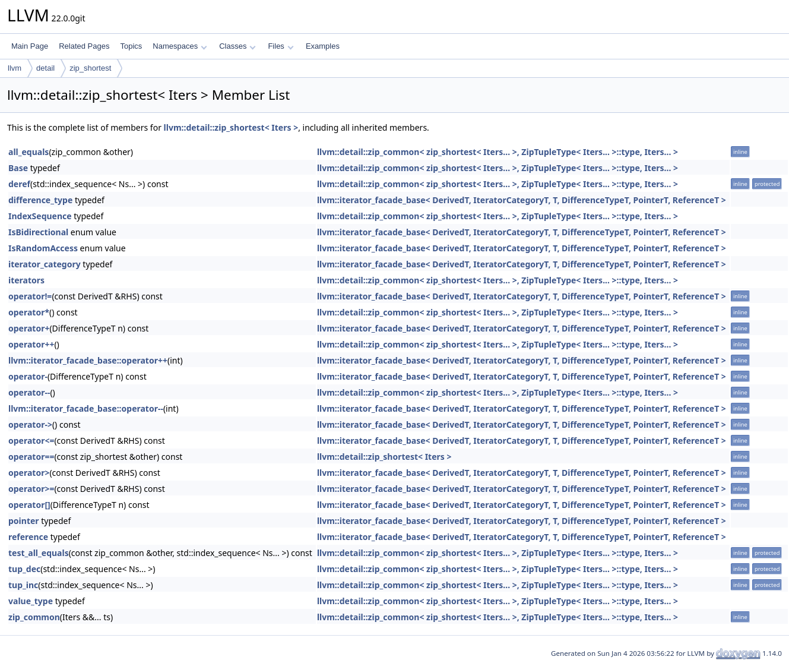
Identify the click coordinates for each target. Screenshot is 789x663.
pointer (23, 520)
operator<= (31, 440)
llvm (14, 68)
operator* (28, 312)
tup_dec (24, 568)
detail (45, 68)
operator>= (31, 488)
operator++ (31, 344)
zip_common (34, 617)
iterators (26, 280)
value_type (30, 601)
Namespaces (180, 46)
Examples (323, 46)
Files (280, 46)
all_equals (28, 151)
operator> (28, 472)
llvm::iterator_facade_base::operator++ (87, 360)
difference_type (40, 200)
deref (19, 184)
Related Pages (84, 46)
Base (18, 167)
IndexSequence (40, 216)
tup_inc (23, 585)
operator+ (28, 328)
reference (28, 536)
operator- (27, 376)
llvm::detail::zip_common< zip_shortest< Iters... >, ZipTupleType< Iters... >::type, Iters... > (497, 151)
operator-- (29, 392)
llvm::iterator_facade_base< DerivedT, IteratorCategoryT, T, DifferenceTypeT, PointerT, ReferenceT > (521, 200)
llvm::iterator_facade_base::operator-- (85, 408)
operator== (31, 456)
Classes (237, 46)
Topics (131, 46)
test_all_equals (38, 552)
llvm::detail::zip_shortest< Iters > (231, 127)
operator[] (29, 504)
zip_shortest (90, 68)
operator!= (30, 296)
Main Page (29, 46)
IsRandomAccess (43, 248)
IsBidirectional (38, 232)
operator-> (30, 424)
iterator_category (44, 264)
